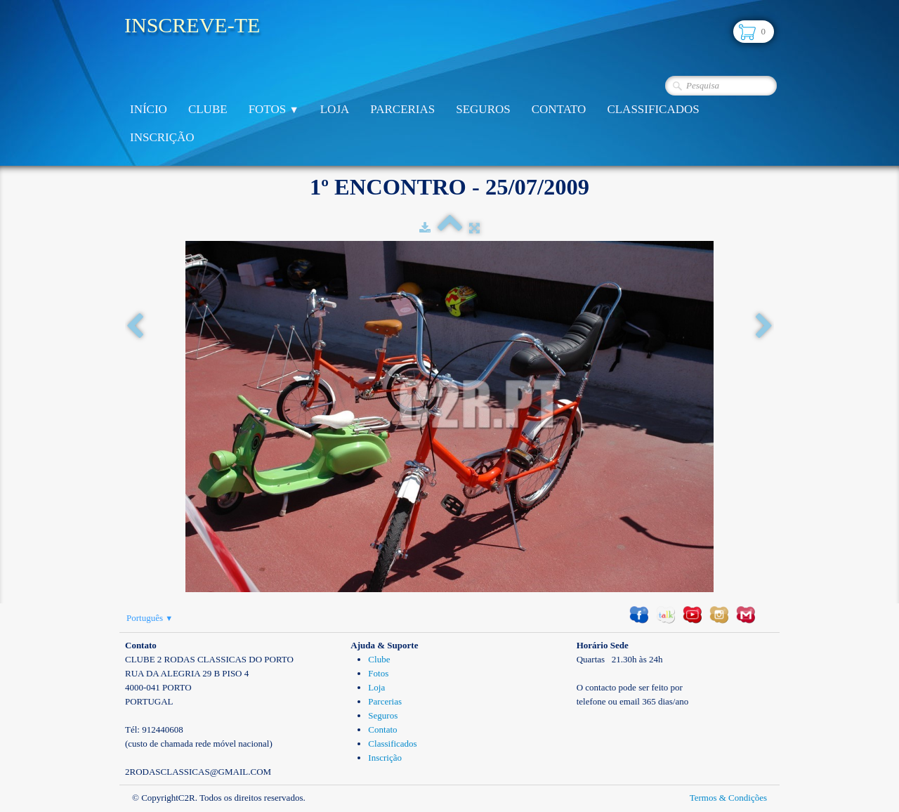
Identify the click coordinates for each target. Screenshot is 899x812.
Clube (208, 109)
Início (148, 109)
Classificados (653, 109)
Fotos (274, 109)
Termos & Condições (728, 797)
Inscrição (162, 137)
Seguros (483, 109)
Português (149, 618)
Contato (559, 109)
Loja (335, 109)
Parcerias (402, 109)
